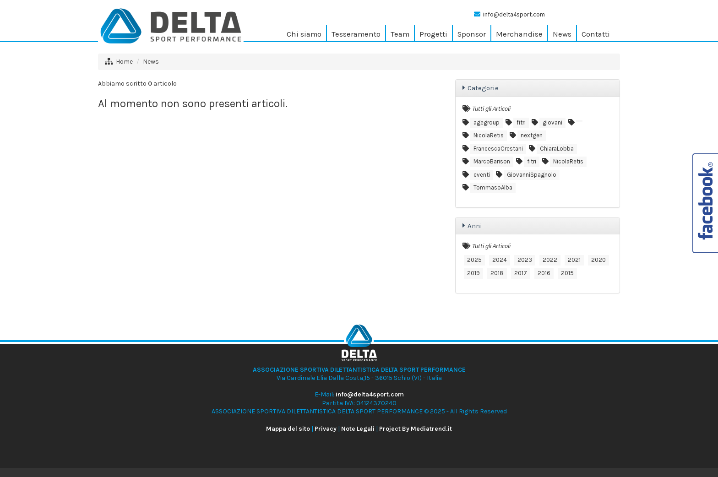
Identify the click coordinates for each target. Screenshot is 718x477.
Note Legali (358, 429)
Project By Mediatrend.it (415, 429)
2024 (499, 259)
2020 (598, 259)
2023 (524, 259)
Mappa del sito (288, 429)
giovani (552, 122)
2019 (473, 273)
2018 (497, 273)
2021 (574, 259)
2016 (544, 273)
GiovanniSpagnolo (531, 174)
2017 (520, 273)
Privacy (326, 429)
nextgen (532, 135)
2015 (567, 273)
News (151, 61)
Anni (475, 226)
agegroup (486, 122)
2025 (474, 259)
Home (124, 61)
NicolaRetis (488, 135)
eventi (481, 174)
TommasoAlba (492, 187)
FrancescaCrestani (498, 148)
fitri (521, 122)
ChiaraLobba (557, 148)
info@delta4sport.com (514, 14)
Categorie (483, 88)
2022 (550, 259)
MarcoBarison (491, 161)
